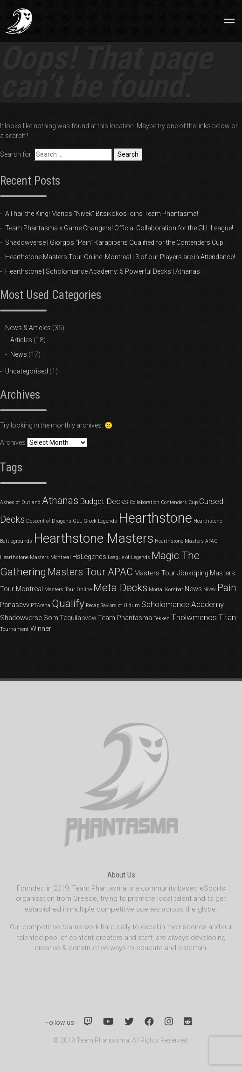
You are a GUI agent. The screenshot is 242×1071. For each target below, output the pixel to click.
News (18, 354)
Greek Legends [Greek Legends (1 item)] (100, 521)
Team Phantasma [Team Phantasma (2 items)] (125, 618)
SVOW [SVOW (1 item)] (90, 618)
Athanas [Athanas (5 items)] (60, 500)
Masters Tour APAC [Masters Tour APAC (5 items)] (90, 572)
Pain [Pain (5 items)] (226, 588)
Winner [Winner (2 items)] (40, 628)
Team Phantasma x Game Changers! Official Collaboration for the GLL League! (119, 228)
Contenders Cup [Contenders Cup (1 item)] (179, 502)
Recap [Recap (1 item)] (92, 605)
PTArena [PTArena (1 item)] (40, 605)
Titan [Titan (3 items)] (227, 617)
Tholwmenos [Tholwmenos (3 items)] (194, 617)
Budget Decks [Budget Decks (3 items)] (104, 501)
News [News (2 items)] (193, 589)
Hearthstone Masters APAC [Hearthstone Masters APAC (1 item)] (186, 541)
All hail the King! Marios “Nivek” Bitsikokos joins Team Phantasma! (101, 213)
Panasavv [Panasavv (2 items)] (14, 605)
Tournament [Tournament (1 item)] (14, 629)
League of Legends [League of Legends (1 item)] (129, 557)
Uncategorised (26, 371)
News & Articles (28, 328)
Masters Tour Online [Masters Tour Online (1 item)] (68, 590)
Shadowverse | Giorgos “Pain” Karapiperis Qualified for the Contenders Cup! (115, 242)
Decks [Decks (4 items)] (12, 519)
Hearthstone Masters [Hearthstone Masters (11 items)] (93, 538)
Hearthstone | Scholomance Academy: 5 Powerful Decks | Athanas (102, 271)
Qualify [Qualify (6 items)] (68, 603)
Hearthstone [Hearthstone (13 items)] (155, 518)
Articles (21, 340)
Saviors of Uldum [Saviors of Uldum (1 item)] (120, 605)
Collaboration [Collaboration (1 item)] (144, 502)
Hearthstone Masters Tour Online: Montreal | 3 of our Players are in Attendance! (120, 257)
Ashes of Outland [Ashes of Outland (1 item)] (20, 502)
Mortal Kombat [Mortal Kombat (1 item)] (166, 590)
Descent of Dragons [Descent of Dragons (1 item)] (48, 521)
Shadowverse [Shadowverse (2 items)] (21, 618)
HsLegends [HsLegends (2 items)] (89, 557)
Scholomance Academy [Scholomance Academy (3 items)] (182, 604)
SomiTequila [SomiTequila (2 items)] (62, 618)
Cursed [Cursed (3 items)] (211, 501)
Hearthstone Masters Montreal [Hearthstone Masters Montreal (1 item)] (35, 557)
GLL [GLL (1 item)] (77, 521)
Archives (13, 442)
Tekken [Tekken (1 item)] (161, 618)
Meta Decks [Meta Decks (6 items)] (120, 587)
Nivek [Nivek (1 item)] (209, 590)
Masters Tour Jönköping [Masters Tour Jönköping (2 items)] (171, 573)
